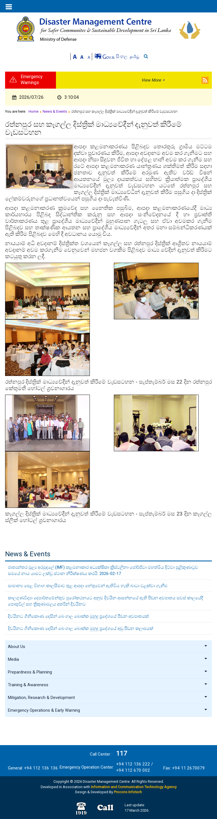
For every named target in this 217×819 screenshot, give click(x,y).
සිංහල (122, 56)
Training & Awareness (108, 684)
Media (108, 659)
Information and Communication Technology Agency (134, 787)
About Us (108, 646)
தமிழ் (134, 56)
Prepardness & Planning (108, 672)
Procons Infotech (128, 792)
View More (151, 80)
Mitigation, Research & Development (108, 697)
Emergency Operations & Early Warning (108, 710)
